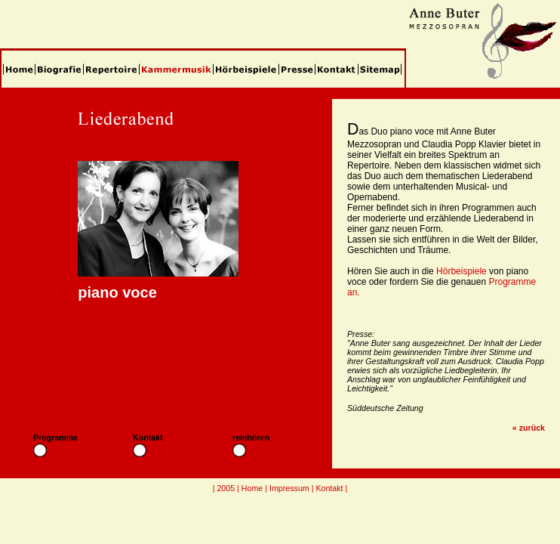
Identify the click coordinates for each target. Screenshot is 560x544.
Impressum (289, 488)
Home (252, 488)
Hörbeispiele (461, 271)
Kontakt (329, 488)
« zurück (528, 427)
